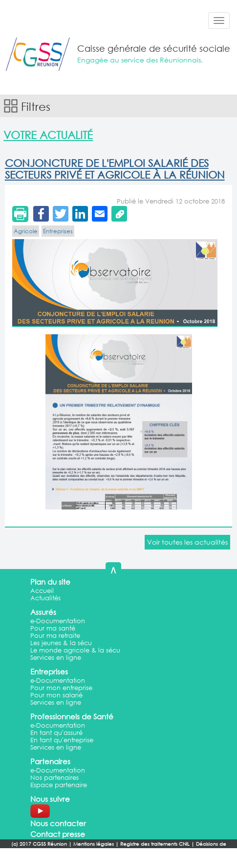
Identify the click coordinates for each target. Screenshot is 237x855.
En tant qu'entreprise (61, 740)
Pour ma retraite (55, 635)
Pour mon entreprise (61, 688)
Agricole (26, 231)
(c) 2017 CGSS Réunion (39, 844)
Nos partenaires (54, 778)
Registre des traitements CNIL (155, 844)
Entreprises (58, 231)
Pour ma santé (52, 628)
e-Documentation (57, 621)
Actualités (45, 598)
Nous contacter (58, 823)
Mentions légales (93, 844)
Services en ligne (55, 657)
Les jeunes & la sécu (61, 643)
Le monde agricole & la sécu (75, 650)
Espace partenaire (58, 785)
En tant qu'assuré (56, 733)
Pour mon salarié (56, 695)
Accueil (42, 591)
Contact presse (57, 834)
